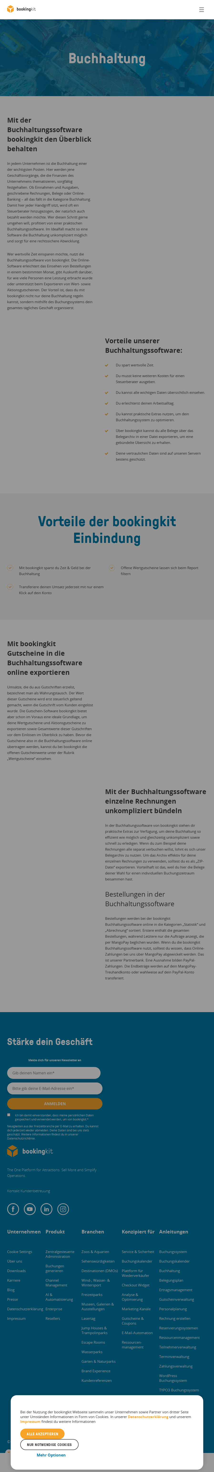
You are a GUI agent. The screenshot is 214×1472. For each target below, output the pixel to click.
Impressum (30, 1421)
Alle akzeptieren (42, 1433)
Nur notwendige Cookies (49, 1444)
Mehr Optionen (51, 1455)
